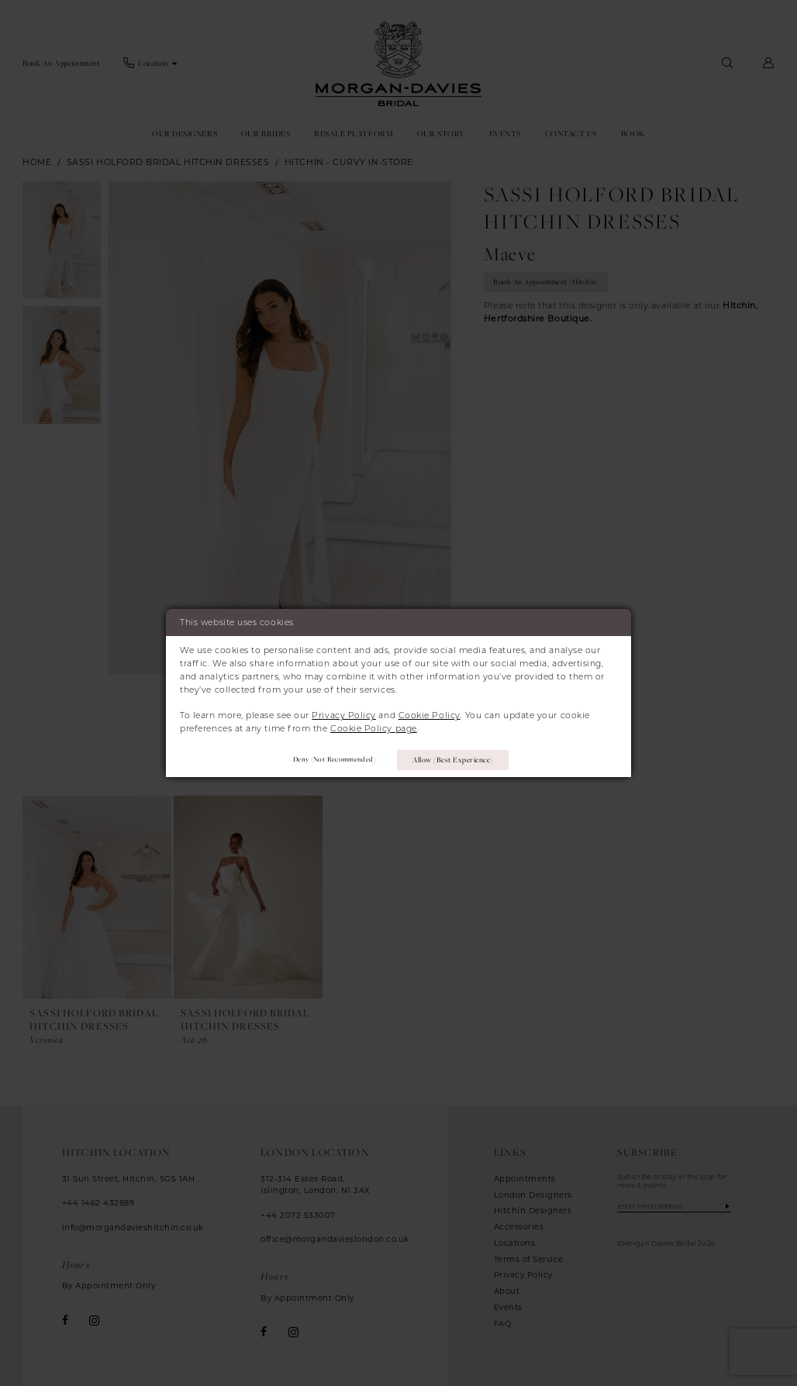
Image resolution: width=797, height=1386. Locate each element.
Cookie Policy (429, 715)
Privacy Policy (344, 715)
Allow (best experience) (453, 759)
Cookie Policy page (373, 728)
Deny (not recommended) (331, 760)
